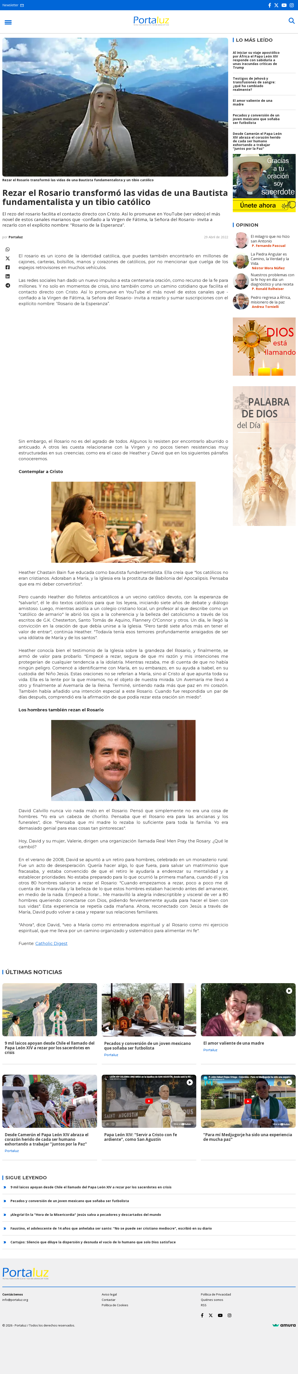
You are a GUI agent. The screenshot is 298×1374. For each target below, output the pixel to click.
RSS (204, 1304)
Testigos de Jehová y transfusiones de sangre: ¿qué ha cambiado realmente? (254, 84)
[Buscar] (291, 21)
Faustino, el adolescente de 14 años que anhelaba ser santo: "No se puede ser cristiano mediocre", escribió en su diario (111, 1227)
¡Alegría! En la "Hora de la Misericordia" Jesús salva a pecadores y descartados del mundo (85, 1214)
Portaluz (16, 237)
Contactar (108, 1299)
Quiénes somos (212, 1299)
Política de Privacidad (216, 1294)
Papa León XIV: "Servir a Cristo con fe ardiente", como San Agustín (140, 1137)
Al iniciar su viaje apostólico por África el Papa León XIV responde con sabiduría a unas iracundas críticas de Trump (256, 60)
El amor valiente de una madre (252, 102)
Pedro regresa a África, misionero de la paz (271, 300)
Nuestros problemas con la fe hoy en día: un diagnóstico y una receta (272, 279)
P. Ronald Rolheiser (268, 288)
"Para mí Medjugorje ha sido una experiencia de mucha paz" (247, 1137)
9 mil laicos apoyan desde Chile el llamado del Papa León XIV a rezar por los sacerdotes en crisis (50, 1047)
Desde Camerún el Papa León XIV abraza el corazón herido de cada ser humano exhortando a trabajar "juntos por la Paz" (257, 141)
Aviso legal (109, 1294)
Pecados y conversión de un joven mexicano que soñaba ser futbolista (256, 119)
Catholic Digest (51, 943)
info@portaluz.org (15, 1299)
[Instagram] (293, 5)
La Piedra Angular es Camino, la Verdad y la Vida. (270, 259)
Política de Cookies (115, 1304)
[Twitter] (277, 5)
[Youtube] (285, 5)
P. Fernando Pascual (268, 245)
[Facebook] (270, 5)
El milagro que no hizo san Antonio (270, 239)
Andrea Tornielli (265, 306)
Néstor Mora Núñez (268, 268)
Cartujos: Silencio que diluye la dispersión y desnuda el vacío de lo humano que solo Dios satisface (93, 1241)
